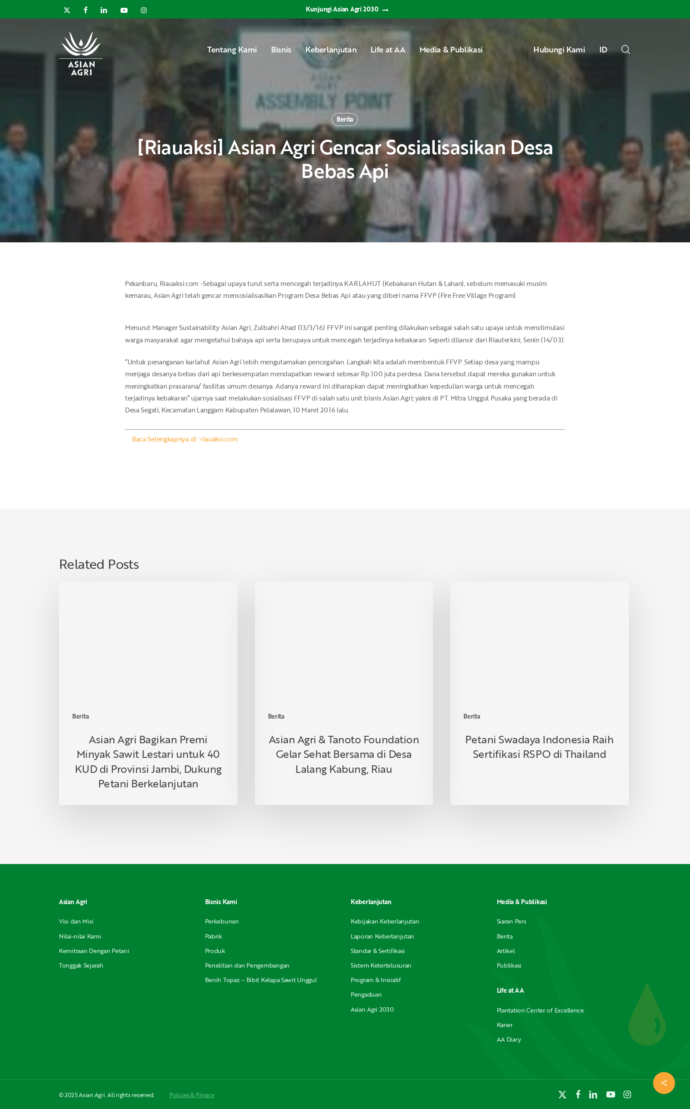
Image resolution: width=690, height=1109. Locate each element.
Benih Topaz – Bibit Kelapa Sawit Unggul (261, 979)
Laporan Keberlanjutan (382, 936)
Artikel (506, 950)
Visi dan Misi (76, 921)
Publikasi (509, 965)
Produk (215, 950)
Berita (345, 119)
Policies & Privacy (191, 1094)
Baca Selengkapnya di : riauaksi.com (185, 439)
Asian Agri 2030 (372, 1009)
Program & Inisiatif (376, 979)
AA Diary (509, 1039)
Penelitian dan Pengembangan (247, 965)
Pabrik (213, 936)
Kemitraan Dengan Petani (94, 950)
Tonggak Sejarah (81, 965)
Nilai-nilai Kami (80, 936)
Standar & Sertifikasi (378, 950)
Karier (505, 1024)
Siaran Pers (511, 921)
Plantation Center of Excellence (540, 1010)
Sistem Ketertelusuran (381, 965)
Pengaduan (366, 994)
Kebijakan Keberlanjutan (385, 921)
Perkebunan (222, 921)
